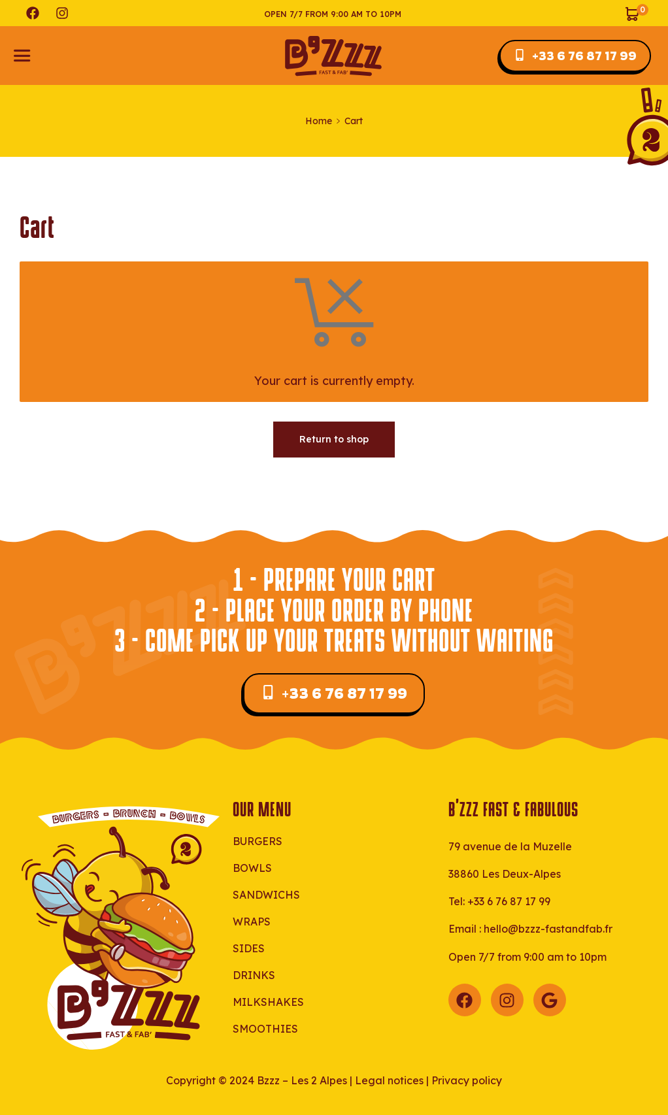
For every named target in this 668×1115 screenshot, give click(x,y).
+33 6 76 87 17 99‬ (508, 901)
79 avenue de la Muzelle (510, 846)
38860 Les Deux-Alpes (504, 873)
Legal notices (389, 1080)
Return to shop (334, 439)
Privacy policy (466, 1080)
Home (318, 121)
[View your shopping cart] (636, 13)
